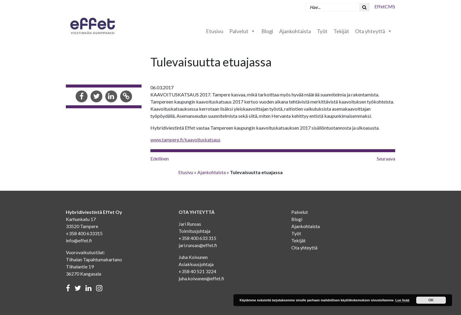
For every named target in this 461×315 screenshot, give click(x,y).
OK (431, 300)
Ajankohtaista (295, 31)
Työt (322, 31)
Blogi (267, 31)
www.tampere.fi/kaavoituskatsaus (185, 139)
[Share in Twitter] (96, 97)
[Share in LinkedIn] (111, 97)
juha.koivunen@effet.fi (201, 278)
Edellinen (159, 158)
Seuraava (386, 158)
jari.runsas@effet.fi (198, 245)
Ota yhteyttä (373, 31)
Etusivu (214, 31)
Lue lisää (402, 300)
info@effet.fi (79, 240)
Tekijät (341, 31)
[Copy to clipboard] (126, 97)
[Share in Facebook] (82, 97)
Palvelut (242, 31)
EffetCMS (384, 6)
